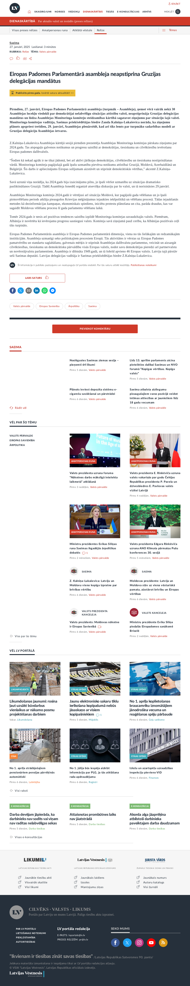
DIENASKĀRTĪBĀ (93, 12)
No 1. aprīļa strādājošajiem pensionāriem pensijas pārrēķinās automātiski (32, 772)
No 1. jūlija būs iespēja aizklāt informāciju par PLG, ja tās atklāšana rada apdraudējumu (94, 772)
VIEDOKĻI (74, 12)
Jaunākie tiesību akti (38, 877)
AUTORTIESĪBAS (25, 942)
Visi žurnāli (150, 887)
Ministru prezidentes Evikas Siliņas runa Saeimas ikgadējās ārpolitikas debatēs (93, 548)
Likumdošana (24, 720)
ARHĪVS (146, 12)
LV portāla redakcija (73, 929)
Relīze (25, 52)
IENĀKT (175, 4)
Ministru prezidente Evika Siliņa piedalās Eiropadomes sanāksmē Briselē (151, 626)
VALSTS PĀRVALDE (21, 436)
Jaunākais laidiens (92, 877)
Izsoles (85, 882)
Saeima (14, 43)
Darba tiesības (37, 829)
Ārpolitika (73, 306)
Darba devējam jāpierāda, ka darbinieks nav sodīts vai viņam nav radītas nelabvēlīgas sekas (34, 819)
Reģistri (93, 782)
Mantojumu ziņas (92, 887)
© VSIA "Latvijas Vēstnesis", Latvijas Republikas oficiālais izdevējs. (53, 967)
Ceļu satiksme (157, 720)
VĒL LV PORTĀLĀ (22, 650)
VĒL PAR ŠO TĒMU (23, 422)
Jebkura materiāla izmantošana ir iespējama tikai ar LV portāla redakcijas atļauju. (62, 963)
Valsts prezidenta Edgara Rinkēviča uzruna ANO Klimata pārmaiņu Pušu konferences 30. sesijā (154, 548)
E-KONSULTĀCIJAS (128, 12)
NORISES (60, 12)
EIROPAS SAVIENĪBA (22, 440)
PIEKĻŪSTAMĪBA (25, 938)
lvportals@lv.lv (77, 935)
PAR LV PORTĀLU (26, 929)
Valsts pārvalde (47, 52)
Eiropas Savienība (49, 306)
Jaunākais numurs (155, 877)
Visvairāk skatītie (36, 882)
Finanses (154, 778)
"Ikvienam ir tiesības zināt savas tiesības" (51, 956)
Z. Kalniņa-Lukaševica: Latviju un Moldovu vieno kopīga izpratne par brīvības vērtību (93, 585)
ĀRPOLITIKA (17, 445)
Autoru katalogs (153, 882)
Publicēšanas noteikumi (143, 265)
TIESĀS (110, 12)
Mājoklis (93, 720)
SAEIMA (15, 347)
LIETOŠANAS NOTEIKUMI (31, 933)
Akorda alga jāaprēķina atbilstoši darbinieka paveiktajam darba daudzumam (155, 819)
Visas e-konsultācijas (28, 837)
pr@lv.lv (83, 939)
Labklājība (34, 782)
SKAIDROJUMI (43, 12)
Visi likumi (32, 887)
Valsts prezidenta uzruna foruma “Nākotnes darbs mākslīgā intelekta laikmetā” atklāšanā (94, 477)
